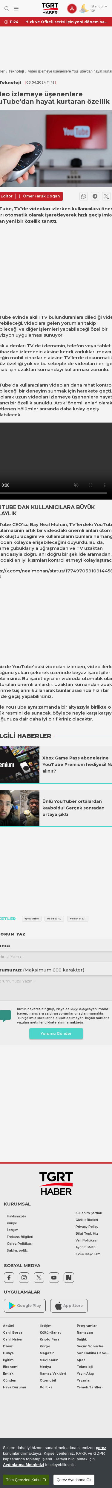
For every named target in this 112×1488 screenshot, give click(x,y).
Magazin (47, 1353)
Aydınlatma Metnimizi (23, 1464)
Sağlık (82, 1339)
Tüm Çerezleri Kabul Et (26, 1480)
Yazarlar (84, 1380)
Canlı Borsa (12, 1333)
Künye (12, 1223)
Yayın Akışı (85, 1374)
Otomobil (48, 1380)
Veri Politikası (86, 1240)
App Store (69, 1306)
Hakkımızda (16, 1216)
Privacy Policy (87, 1227)
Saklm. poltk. (17, 1250)
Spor (81, 1360)
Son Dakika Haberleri (93, 1353)
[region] (56, 1463)
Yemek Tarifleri (89, 1387)
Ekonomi (10, 1367)
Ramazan (85, 1333)
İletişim (13, 1230)
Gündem (10, 1380)
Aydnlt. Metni (86, 1247)
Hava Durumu (14, 1387)
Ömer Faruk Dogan (41, 196)
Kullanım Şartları (89, 1213)
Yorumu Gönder (56, 1033)
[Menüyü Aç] (16, 9)
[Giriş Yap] (72, 9)
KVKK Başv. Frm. (89, 1254)
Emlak (8, 1374)
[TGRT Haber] (50, 8)
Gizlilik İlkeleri (87, 1220)
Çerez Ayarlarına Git (73, 1480)
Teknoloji (16, 71)
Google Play (25, 1306)
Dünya (8, 1353)
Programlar (87, 1326)
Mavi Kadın (49, 1360)
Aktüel (8, 1326)
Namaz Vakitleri (53, 1374)
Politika (46, 1387)
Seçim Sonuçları (90, 1346)
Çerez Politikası (20, 1244)
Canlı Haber (13, 1339)
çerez (101, 1447)
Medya (45, 1367)
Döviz (8, 1346)
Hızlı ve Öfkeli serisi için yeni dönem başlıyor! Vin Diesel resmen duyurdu (66, 22)
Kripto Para (49, 1339)
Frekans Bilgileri (20, 1237)
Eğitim (8, 1360)
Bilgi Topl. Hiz (87, 1234)
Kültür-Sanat (50, 1333)
